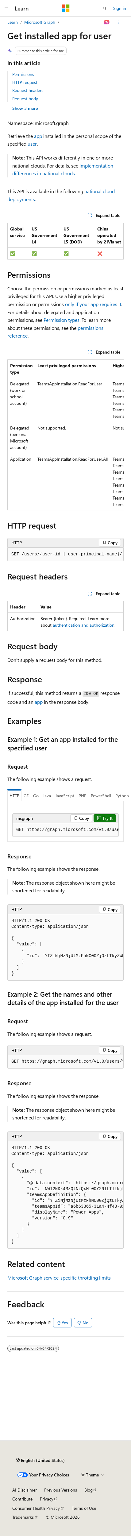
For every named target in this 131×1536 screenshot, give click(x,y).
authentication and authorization (83, 625)
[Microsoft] (66, 8)
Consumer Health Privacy (36, 1508)
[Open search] (104, 8)
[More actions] (118, 22)
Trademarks (23, 1517)
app (38, 136)
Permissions (23, 74)
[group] (65, 434)
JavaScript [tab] (64, 796)
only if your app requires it (93, 304)
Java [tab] (47, 796)
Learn (12, 22)
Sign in (119, 8)
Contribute (22, 1499)
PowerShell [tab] (101, 796)
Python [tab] (122, 796)
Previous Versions (60, 1490)
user (32, 143)
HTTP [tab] (14, 796)
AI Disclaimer (24, 1490)
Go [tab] (36, 796)
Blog (88, 1490)
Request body (25, 99)
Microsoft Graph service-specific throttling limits (59, 1277)
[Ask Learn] (107, 22)
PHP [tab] (83, 796)
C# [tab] (26, 796)
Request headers (27, 90)
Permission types (61, 320)
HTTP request (24, 82)
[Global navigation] (6, 8)
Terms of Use (84, 1508)
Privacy (46, 1499)
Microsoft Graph (39, 22)
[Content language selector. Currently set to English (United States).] (40, 1460)
